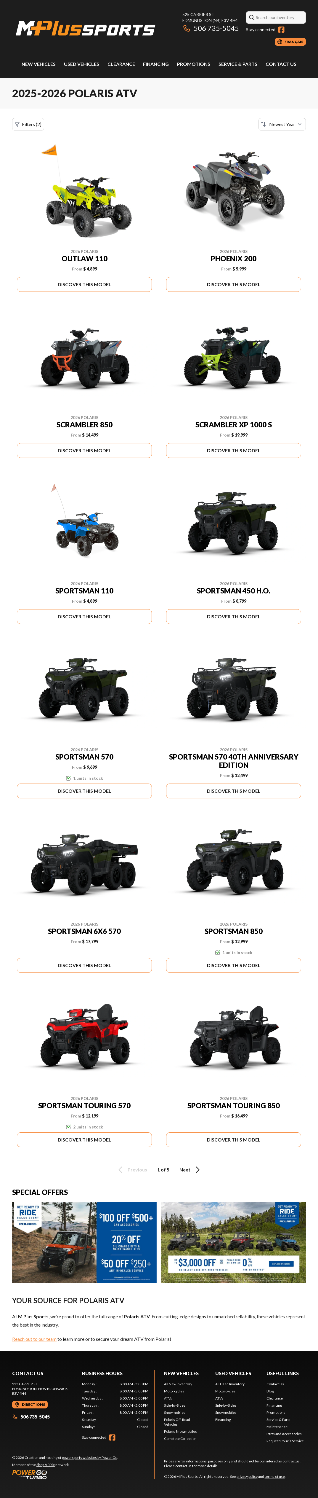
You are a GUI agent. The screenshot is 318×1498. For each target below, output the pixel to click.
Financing (156, 64)
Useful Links (282, 1373)
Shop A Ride (45, 1464)
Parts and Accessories (284, 1434)
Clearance (121, 64)
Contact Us (281, 64)
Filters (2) (28, 124)
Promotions (193, 64)
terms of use (275, 1476)
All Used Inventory (230, 1384)
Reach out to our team (34, 1339)
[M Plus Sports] (86, 29)
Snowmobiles (174, 1412)
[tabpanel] (115, 1405)
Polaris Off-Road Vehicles (177, 1422)
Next (190, 1169)
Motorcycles (174, 1391)
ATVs (168, 1398)
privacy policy (247, 1476)
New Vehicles (39, 64)
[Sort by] (282, 124)
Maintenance (277, 1426)
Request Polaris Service (285, 1441)
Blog (270, 1391)
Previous (131, 1169)
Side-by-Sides (174, 1405)
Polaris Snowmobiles (180, 1431)
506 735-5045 (210, 28)
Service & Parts (238, 64)
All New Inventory (178, 1384)
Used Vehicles (81, 64)
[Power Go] (65, 1474)
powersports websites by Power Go (89, 1457)
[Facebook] (281, 29)
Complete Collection (180, 1438)
